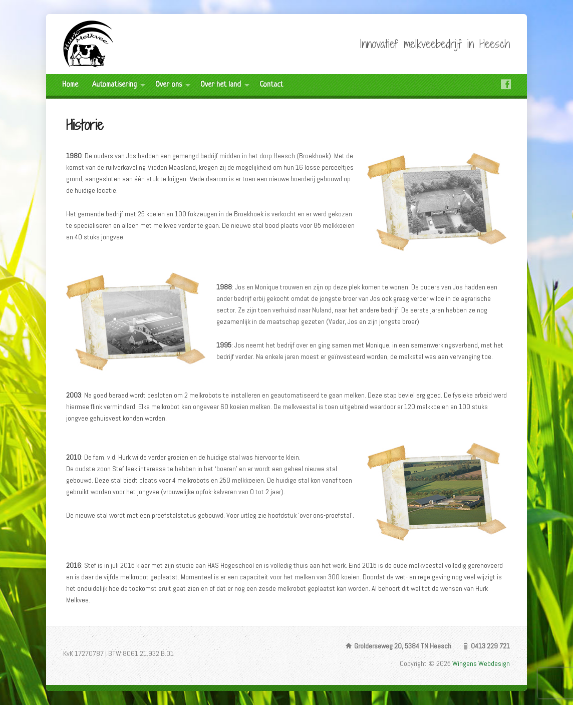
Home (70, 85)
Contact (271, 85)
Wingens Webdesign (481, 663)
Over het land (220, 85)
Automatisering (114, 85)
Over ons (168, 85)
